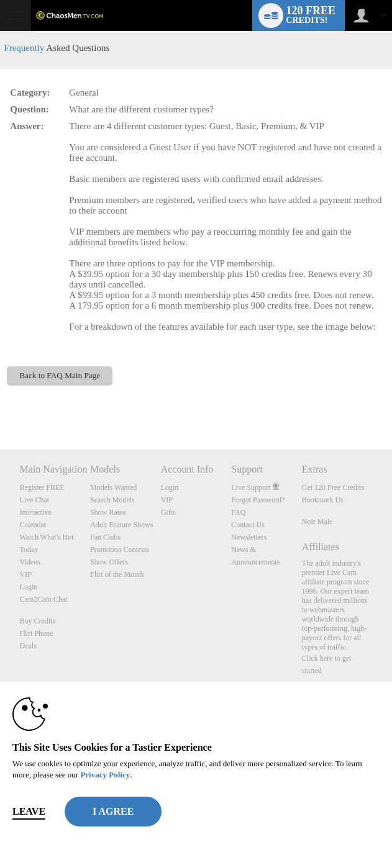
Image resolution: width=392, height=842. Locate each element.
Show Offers (109, 562)
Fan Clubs (105, 537)
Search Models (112, 500)
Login (29, 586)
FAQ (238, 512)
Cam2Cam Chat (44, 599)
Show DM (0, 403)
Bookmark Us (323, 500)
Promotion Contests (119, 549)
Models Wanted (113, 487)
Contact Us (248, 524)
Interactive (36, 512)
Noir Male (317, 521)
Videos (30, 562)
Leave (28, 811)
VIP (26, 574)
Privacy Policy (105, 774)
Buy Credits (38, 621)
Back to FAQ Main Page (59, 375)
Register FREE (42, 487)
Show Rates (107, 512)
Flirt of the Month (117, 574)
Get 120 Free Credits (333, 487)
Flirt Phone (36, 633)
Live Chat (35, 500)
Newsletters (249, 537)
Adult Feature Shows (121, 524)
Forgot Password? (258, 500)
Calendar (33, 524)
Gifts (168, 512)
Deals (28, 645)
